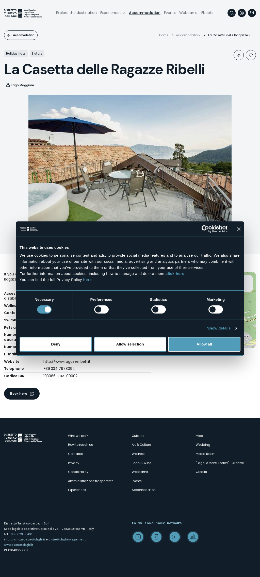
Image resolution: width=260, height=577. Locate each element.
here (87, 279)
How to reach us (80, 444)
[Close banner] (238, 229)
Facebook (138, 537)
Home (163, 35)
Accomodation (23, 35)
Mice (199, 436)
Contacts (75, 454)
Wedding (203, 444)
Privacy (73, 463)
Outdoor (138, 436)
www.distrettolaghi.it (18, 545)
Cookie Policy (78, 472)
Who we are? (78, 436)
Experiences (110, 12)
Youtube (175, 537)
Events (170, 12)
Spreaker (193, 537)
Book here (18, 393)
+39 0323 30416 (20, 534)
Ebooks (207, 12)
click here (175, 273)
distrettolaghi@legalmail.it (67, 539)
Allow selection (130, 344)
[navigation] (252, 13)
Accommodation (144, 12)
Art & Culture (141, 444)
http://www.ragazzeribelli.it (66, 361)
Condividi (239, 55)
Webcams (188, 12)
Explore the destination (76, 12)
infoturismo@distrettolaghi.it (24, 539)
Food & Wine (141, 463)
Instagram (156, 537)
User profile (242, 13)
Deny (55, 344)
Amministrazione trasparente (90, 481)
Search (232, 13)
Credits (201, 472)
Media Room (206, 454)
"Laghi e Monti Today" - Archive (220, 463)
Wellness (138, 454)
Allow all (204, 344)
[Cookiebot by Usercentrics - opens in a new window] (205, 229)
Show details (219, 328)
